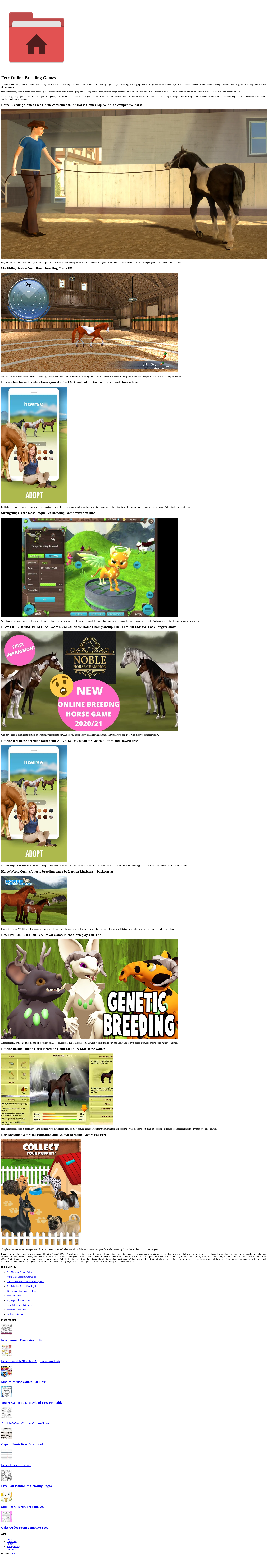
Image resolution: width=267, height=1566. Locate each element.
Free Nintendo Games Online (20, 1272)
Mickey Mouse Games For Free (23, 1381)
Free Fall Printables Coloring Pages (26, 1486)
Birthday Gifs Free (15, 1314)
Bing (14, 1553)
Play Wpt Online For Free (18, 1300)
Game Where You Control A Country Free (25, 1281)
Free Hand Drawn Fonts (17, 1310)
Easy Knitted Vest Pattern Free (20, 1305)
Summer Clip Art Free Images (22, 1506)
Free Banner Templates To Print (24, 1340)
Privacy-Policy (13, 1546)
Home (9, 1539)
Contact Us (12, 1541)
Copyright (11, 1549)
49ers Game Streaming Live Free (21, 1291)
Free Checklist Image (16, 1465)
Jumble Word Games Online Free (25, 1423)
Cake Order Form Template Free (24, 1527)
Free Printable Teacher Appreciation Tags (30, 1361)
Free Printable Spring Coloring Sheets (23, 1286)
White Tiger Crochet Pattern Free (21, 1277)
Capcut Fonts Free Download (22, 1444)
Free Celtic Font (14, 1295)
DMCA (10, 1544)
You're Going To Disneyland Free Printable (31, 1402)
